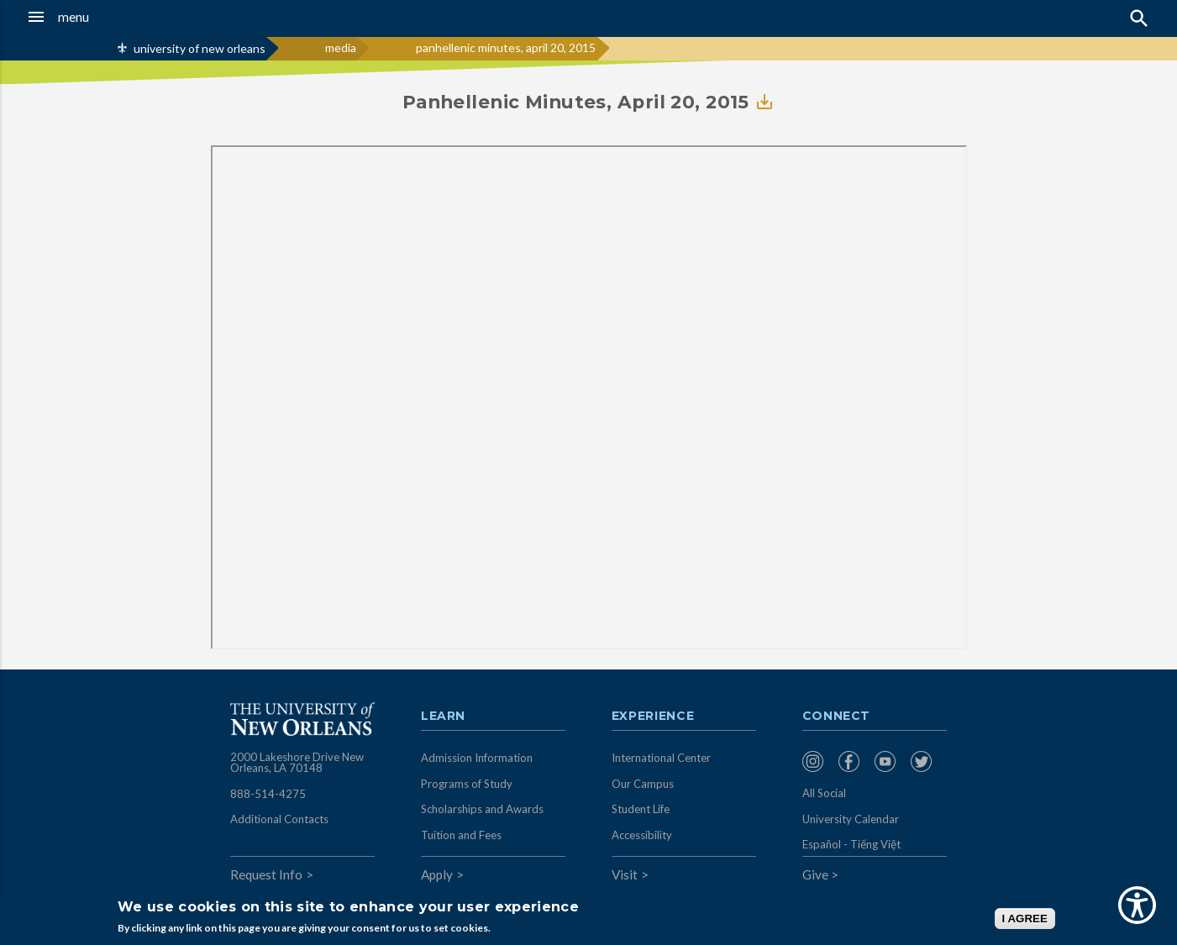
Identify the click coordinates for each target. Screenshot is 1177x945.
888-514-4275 (268, 794)
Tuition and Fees (461, 835)
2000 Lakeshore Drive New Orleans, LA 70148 (297, 762)
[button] (110, 17)
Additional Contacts (279, 819)
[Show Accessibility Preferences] (1137, 905)
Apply (437, 874)
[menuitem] (816, 761)
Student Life (641, 809)
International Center (661, 757)
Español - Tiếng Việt (851, 844)
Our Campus (643, 783)
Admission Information (477, 757)
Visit (625, 874)
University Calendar (850, 819)
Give (815, 874)
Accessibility (642, 835)
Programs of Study (466, 783)
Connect (836, 716)
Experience (653, 716)
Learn (443, 716)
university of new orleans (199, 48)
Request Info (266, 874)
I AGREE (1025, 918)
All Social (824, 793)
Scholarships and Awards (482, 809)
